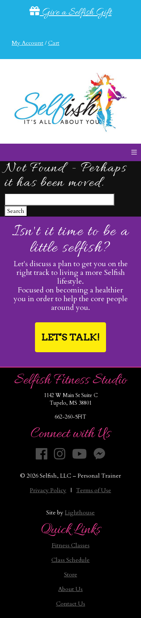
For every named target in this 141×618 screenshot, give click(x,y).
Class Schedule (70, 560)
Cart (53, 43)
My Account (27, 43)
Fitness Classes (71, 545)
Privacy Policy (48, 490)
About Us (70, 589)
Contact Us (70, 604)
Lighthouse (80, 513)
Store (70, 575)
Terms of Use (93, 490)
